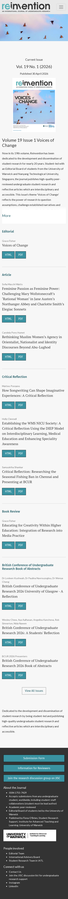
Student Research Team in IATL (26, 860)
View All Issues (34, 690)
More (6, 215)
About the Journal (14, 787)
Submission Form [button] (34, 758)
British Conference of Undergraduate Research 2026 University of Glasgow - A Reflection (32, 591)
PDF (20, 254)
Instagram (14, 882)
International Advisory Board (24, 856)
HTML (8, 254)
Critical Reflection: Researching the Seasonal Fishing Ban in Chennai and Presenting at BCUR (30, 476)
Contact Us (15, 871)
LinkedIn (13, 886)
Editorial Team (16, 853)
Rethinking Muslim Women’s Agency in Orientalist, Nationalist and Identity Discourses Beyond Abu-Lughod (32, 342)
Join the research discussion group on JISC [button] (34, 778)
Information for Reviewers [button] (34, 768)
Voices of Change (15, 245)
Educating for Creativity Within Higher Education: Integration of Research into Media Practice (32, 530)
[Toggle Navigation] (61, 7)
